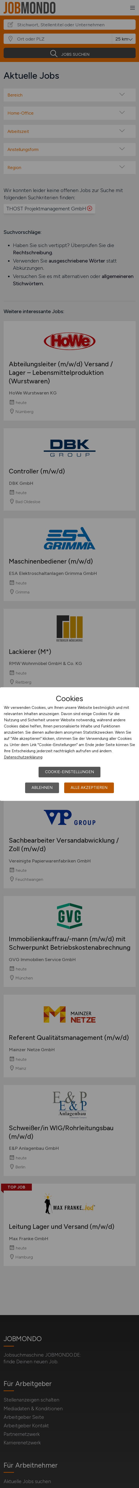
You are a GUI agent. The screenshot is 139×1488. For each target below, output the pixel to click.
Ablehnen (42, 787)
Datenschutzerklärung (23, 757)
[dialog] (69, 744)
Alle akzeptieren (89, 787)
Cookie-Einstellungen (69, 772)
